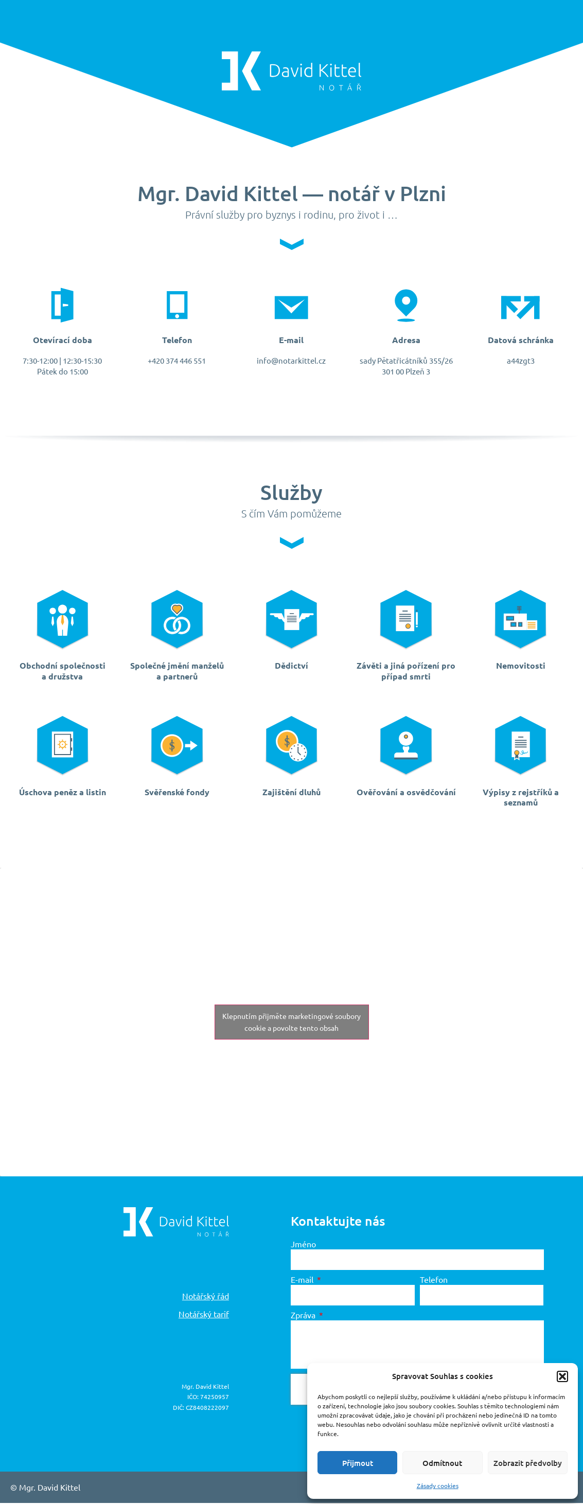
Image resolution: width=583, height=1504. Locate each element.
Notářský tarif (204, 1315)
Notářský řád (205, 1297)
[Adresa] (406, 305)
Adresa (406, 340)
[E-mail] (291, 305)
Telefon (177, 340)
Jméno (303, 1244)
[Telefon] (177, 305)
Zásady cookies (437, 1485)
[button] (562, 1376)
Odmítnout (442, 1463)
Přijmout (357, 1463)
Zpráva (304, 1315)
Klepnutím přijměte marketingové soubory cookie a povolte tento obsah (291, 1022)
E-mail (291, 340)
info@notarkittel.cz (291, 361)
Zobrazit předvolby (527, 1463)
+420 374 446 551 (177, 361)
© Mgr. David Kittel (45, 1488)
